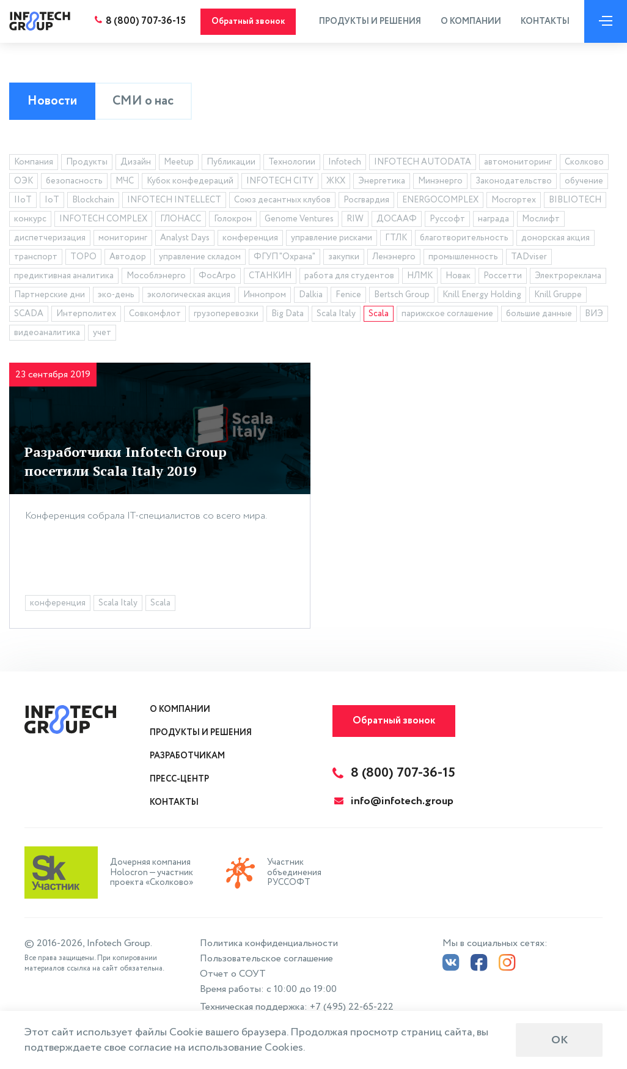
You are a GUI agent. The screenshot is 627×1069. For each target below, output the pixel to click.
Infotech (344, 162)
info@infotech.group (393, 801)
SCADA (28, 314)
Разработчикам (187, 756)
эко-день (116, 295)
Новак (458, 276)
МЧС (125, 181)
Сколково (584, 162)
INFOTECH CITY (280, 181)
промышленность (463, 257)
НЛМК (420, 276)
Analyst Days (185, 238)
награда (493, 219)
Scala (379, 314)
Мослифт (541, 219)
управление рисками (331, 238)
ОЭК (23, 181)
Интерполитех (86, 314)
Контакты (545, 21)
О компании (471, 21)
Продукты (87, 162)
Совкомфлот (155, 314)
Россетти (502, 276)
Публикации (231, 162)
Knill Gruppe (558, 295)
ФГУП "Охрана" (284, 257)
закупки (343, 257)
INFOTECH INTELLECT (174, 200)
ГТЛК (396, 238)
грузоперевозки (226, 314)
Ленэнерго (394, 257)
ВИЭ (594, 314)
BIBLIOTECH (575, 200)
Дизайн (135, 162)
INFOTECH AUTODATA (422, 162)
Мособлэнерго (156, 276)
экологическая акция (188, 295)
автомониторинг (518, 162)
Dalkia (311, 295)
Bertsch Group (402, 295)
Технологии (291, 162)
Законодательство (513, 181)
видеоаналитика (47, 333)
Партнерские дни (49, 295)
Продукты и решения (370, 21)
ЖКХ (335, 181)
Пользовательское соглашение (266, 959)
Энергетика (381, 181)
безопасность (74, 181)
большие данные (539, 314)
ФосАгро (217, 276)
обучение (584, 181)
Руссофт (447, 219)
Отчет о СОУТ (233, 974)
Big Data (287, 314)
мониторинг (122, 238)
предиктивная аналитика (64, 276)
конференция (250, 238)
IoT (52, 200)
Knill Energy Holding (481, 295)
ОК (559, 1040)
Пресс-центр (179, 779)
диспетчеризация (50, 238)
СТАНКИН (270, 276)
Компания (33, 162)
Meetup (179, 162)
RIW (355, 219)
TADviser (529, 257)
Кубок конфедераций (190, 181)
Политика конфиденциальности (269, 943)
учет (102, 333)
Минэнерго (440, 181)
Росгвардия (366, 200)
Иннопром (264, 295)
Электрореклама (568, 276)
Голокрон (233, 219)
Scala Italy (336, 314)
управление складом (200, 257)
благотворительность (464, 238)
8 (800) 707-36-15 (146, 21)
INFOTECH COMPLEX (103, 219)
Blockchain (93, 200)
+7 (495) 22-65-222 (352, 1007)
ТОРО (83, 257)
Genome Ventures (299, 219)
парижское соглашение (447, 314)
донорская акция (555, 238)
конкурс (30, 219)
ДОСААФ (396, 219)
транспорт (35, 257)
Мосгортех (513, 200)
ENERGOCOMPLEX (440, 200)
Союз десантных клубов (282, 200)
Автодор (127, 257)
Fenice (348, 295)
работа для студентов (349, 276)
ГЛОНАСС (180, 219)
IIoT (23, 200)
